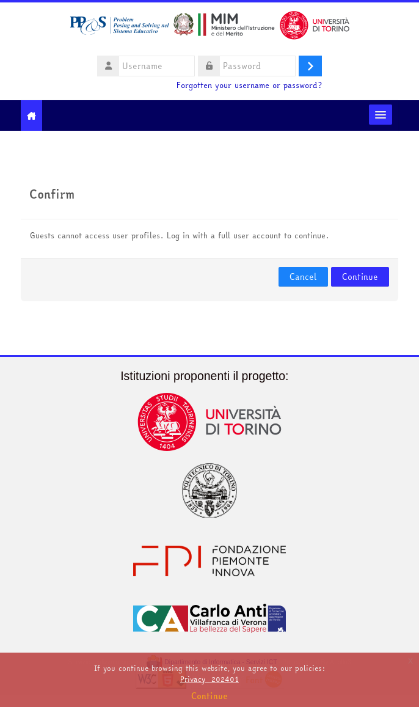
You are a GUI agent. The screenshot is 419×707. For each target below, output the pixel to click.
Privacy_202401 (209, 679)
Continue (360, 277)
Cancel (303, 277)
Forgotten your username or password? (249, 85)
